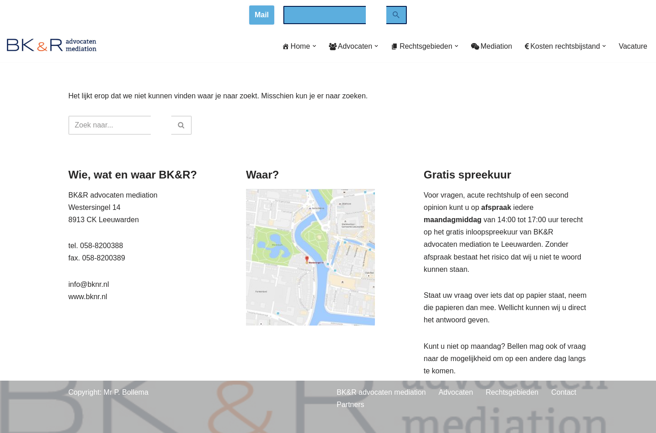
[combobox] (324, 15)
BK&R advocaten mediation (381, 392)
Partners (350, 404)
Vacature (633, 46)
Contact (563, 392)
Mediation (491, 46)
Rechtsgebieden (512, 392)
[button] (314, 46)
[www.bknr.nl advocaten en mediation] (52, 46)
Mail (262, 15)
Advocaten (456, 392)
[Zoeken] (396, 15)
